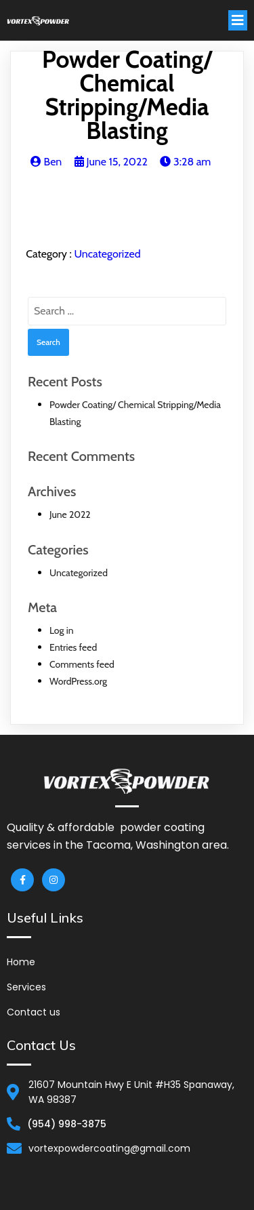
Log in (61, 630)
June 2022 (70, 514)
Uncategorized (107, 253)
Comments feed (81, 664)
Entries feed (73, 647)
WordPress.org (78, 681)
